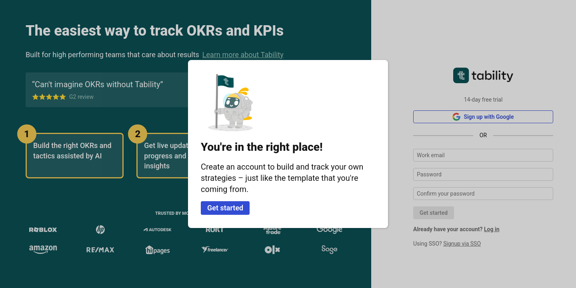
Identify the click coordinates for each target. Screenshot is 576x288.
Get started (225, 208)
